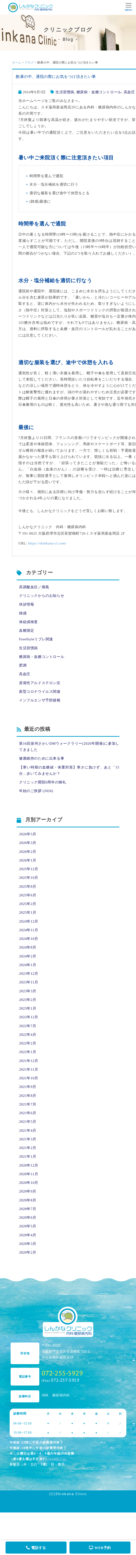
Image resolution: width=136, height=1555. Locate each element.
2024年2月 (27, 956)
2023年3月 (27, 991)
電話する (36, 1548)
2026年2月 (27, 852)
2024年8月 (27, 947)
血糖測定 (26, 630)
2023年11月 (28, 982)
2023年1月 (27, 1008)
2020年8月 (27, 1200)
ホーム (16, 62)
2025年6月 (27, 895)
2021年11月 (28, 1069)
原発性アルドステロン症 (40, 683)
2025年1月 (27, 912)
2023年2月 (27, 1000)
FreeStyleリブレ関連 (36, 639)
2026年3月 (27, 843)
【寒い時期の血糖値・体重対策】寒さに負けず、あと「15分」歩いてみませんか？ (69, 770)
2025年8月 (27, 886)
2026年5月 (27, 834)
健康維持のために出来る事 (41, 758)
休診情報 (26, 604)
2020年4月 (27, 1235)
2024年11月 (28, 930)
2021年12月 (28, 1061)
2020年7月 (27, 1209)
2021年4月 (27, 1130)
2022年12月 (28, 1017)
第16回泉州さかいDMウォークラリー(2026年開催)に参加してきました (69, 747)
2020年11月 (28, 1174)
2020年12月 (28, 1165)
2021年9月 (27, 1087)
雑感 (23, 613)
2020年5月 (27, 1226)
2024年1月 (27, 965)
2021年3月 (27, 1139)
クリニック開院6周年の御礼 (42, 782)
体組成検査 (28, 622)
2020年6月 (27, 1217)
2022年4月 (27, 1035)
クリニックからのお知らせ (41, 596)
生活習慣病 (64, 92)
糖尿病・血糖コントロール (99, 92)
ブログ (29, 62)
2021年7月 (27, 1104)
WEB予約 (100, 1548)
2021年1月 (27, 1156)
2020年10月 (28, 1183)
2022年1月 (27, 1052)
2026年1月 (27, 860)
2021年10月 (28, 1078)
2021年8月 (27, 1096)
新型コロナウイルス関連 (40, 691)
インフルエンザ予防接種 (40, 700)
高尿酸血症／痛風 (34, 587)
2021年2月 (27, 1148)
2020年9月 (27, 1191)
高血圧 (129, 92)
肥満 (23, 665)
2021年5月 (27, 1122)
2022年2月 (27, 1043)
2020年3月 (27, 1244)
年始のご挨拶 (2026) (36, 791)
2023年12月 (28, 973)
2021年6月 (27, 1113)
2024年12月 (28, 921)
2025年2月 (27, 904)
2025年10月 (28, 878)
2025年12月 (28, 869)
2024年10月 (28, 939)
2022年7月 (27, 1026)
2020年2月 (27, 1252)
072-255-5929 (62, 1373)
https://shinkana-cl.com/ (47, 543)
